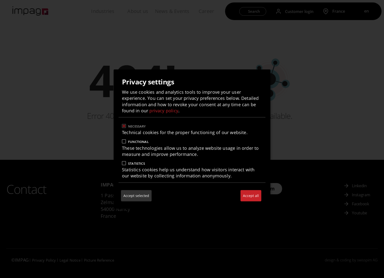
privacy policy (163, 110)
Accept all (251, 195)
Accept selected (136, 195)
